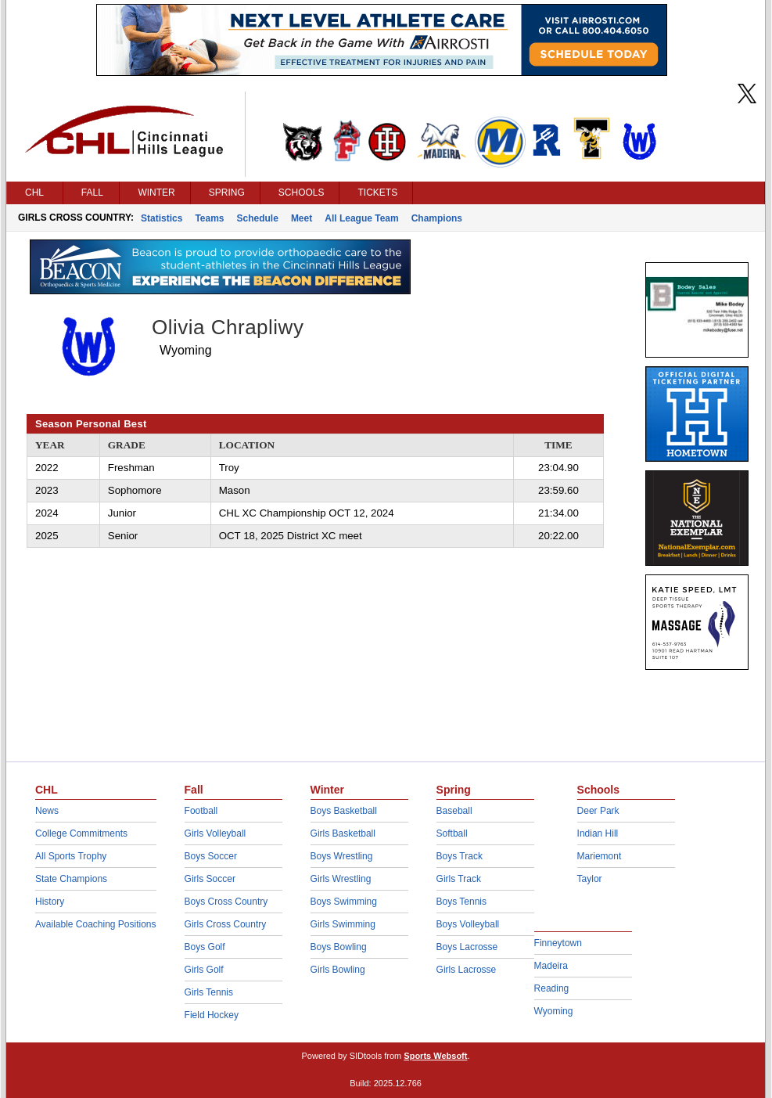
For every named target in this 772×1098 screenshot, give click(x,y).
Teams (209, 218)
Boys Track (459, 856)
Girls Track (458, 878)
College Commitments (81, 833)
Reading (551, 988)
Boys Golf (205, 946)
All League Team (361, 218)
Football (201, 810)
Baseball (454, 810)
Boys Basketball (344, 810)
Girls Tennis (209, 992)
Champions (436, 218)
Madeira (551, 965)
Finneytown (558, 943)
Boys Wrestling (342, 856)
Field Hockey (212, 1015)
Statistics (161, 218)
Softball (452, 833)
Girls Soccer (210, 878)
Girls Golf (204, 969)
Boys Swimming (344, 901)
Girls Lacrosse (466, 969)
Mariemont (599, 856)
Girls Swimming (343, 924)
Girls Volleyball (215, 833)
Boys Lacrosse (467, 946)
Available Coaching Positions (95, 924)
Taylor (589, 878)
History (49, 901)
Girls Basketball (343, 833)
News (47, 810)
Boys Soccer (211, 856)
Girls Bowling (338, 969)
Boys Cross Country (226, 901)
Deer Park (598, 810)
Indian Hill (598, 833)
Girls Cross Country (226, 924)
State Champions (71, 878)
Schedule (257, 218)
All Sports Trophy (70, 856)
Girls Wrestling (341, 878)
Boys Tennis (461, 901)
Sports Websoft (435, 1055)
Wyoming (553, 1011)
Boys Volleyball (468, 924)
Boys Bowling (339, 946)
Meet (301, 218)
